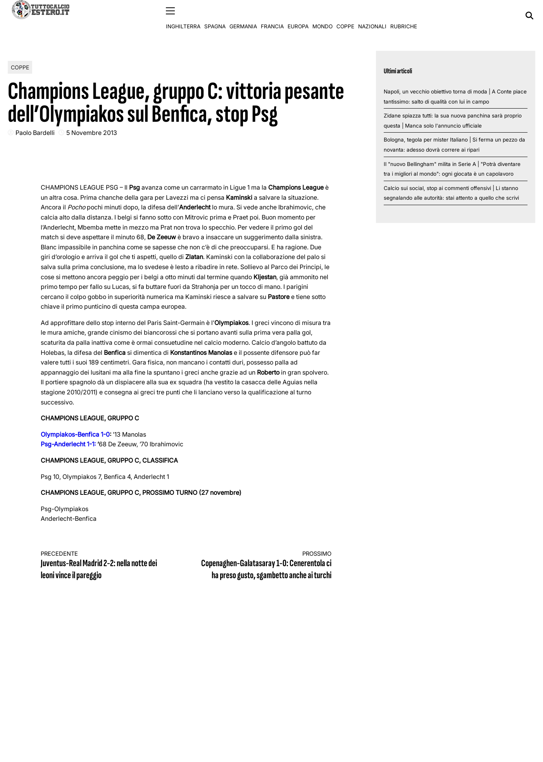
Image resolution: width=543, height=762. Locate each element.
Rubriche (403, 15)
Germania (243, 15)
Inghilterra (183, 15)
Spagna (215, 15)
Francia (272, 15)
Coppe (345, 15)
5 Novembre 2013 (91, 132)
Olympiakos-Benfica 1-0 (75, 434)
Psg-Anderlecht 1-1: (68, 444)
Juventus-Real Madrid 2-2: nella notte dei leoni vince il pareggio (106, 565)
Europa (298, 15)
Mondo (322, 15)
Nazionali (372, 15)
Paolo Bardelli (35, 132)
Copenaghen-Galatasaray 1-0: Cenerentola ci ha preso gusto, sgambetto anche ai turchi (265, 565)
